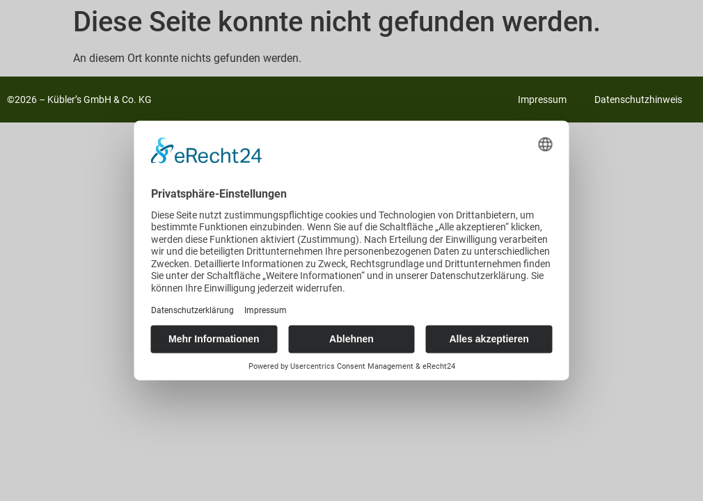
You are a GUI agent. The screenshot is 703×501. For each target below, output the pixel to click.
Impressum (542, 99)
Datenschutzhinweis (638, 99)
